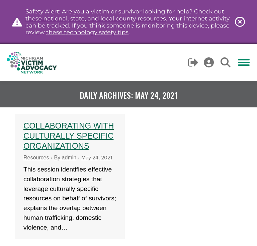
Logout (193, 62)
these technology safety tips (87, 32)
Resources (36, 157)
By (65, 157)
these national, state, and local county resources (95, 18)
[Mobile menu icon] (243, 62)
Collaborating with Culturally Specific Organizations (68, 135)
